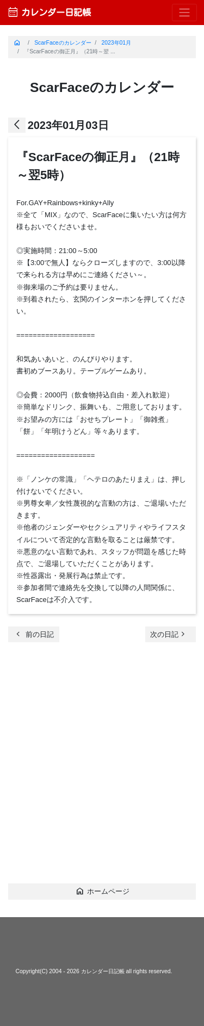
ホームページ (102, 890)
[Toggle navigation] (184, 13)
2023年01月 (116, 43)
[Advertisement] (102, 767)
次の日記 (169, 634)
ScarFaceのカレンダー (62, 43)
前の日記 (34, 634)
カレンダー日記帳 (49, 12)
